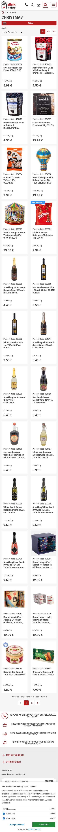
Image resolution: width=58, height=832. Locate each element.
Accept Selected (17, 824)
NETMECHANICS (33, 829)
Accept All (43, 824)
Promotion (10, 818)
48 (48, 31)
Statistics (10, 813)
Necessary (11, 809)
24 (43, 31)
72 (54, 31)
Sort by (4, 28)
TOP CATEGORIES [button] (15, 755)
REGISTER (49, 781)
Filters (18, 23)
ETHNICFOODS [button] (13, 762)
